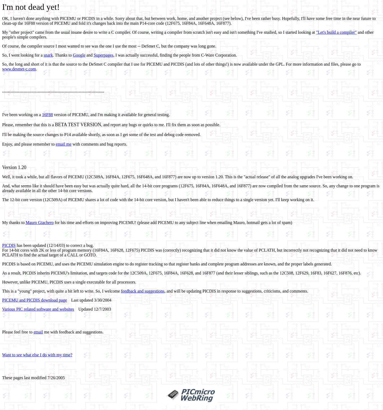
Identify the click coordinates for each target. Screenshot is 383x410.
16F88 (47, 114)
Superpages (103, 55)
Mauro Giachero (39, 222)
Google (79, 55)
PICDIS (9, 245)
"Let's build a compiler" (336, 32)
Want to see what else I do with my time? (37, 355)
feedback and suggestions (143, 291)
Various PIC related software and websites (38, 309)
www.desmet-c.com (19, 69)
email (38, 332)
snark (48, 55)
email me (64, 144)
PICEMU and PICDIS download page (34, 300)
